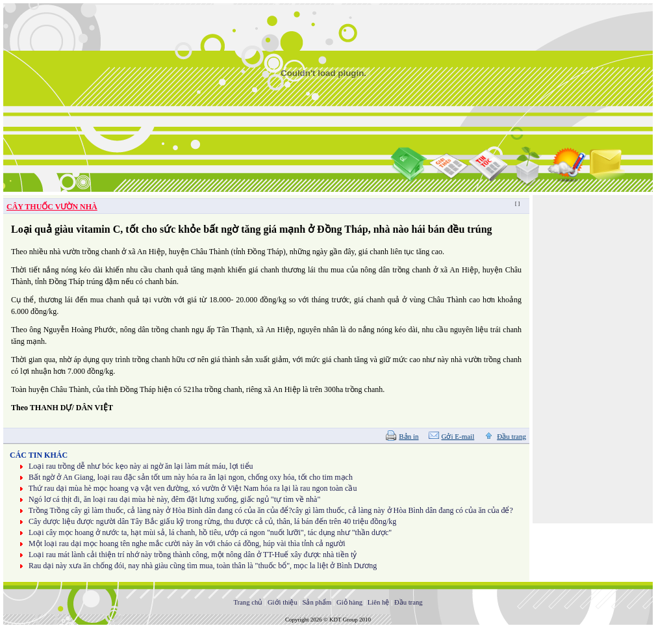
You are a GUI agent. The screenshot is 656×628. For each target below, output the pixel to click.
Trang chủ (247, 602)
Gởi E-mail (458, 436)
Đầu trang (511, 436)
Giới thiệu (282, 602)
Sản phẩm (316, 602)
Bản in (408, 436)
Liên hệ (379, 602)
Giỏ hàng (349, 602)
